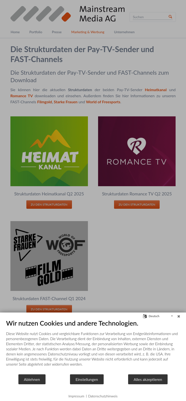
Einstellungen (87, 379)
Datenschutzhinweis (102, 396)
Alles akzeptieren (148, 379)
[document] (93, 346)
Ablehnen (32, 379)
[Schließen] (178, 316)
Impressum (76, 396)
